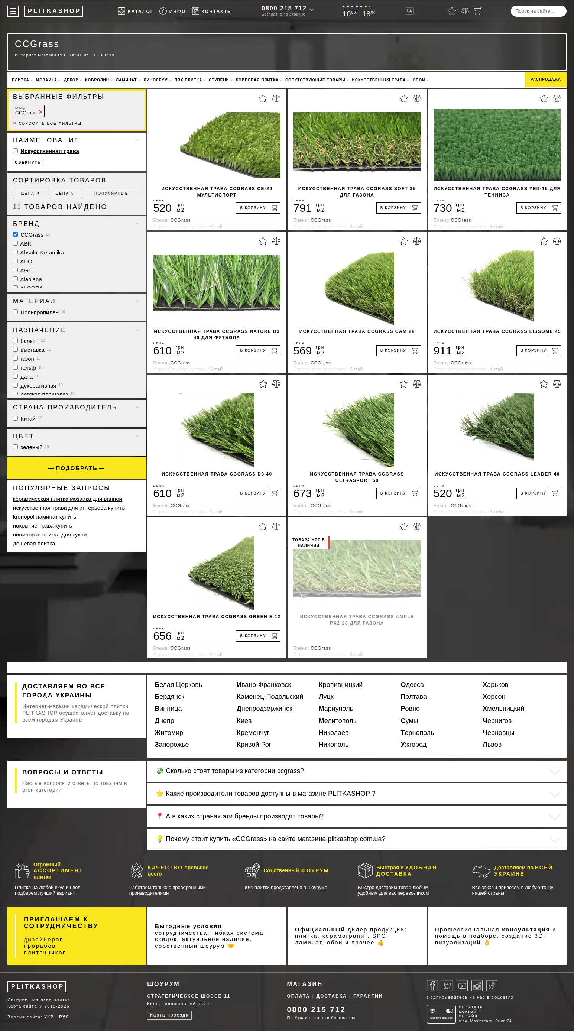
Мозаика (46, 80)
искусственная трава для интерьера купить (69, 508)
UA (409, 11)
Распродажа (546, 79)
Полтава (414, 696)
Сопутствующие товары (315, 80)
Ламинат (126, 80)
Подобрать (77, 468)
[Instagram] (477, 985)
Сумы (409, 720)
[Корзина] (478, 11)
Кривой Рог (254, 744)
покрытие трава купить (42, 525)
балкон (29, 341)
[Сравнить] (465, 11)
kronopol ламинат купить (44, 516)
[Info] (172, 11)
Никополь (333, 744)
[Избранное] (452, 11)
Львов (492, 744)
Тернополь (417, 732)
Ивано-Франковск (264, 684)
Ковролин (97, 80)
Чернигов (497, 720)
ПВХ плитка (188, 80)
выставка (32, 350)
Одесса (412, 684)
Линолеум (156, 80)
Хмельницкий (503, 708)
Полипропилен (39, 312)
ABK (22, 243)
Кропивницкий (341, 684)
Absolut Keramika (38, 252)
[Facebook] (432, 985)
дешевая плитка (34, 543)
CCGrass (26, 111)
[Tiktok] (491, 985)
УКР (49, 1017)
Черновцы (498, 732)
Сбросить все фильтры (47, 123)
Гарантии (368, 996)
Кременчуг (253, 732)
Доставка (332, 996)
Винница (168, 708)
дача (26, 376)
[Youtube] (462, 985)
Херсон (494, 696)
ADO (22, 261)
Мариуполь (336, 708)
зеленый (31, 447)
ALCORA (28, 288)
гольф (28, 367)
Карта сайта (22, 1006)
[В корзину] (258, 208)
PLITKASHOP (37, 986)
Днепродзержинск (264, 708)
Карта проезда (169, 1015)
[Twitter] (447, 985)
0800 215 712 (284, 8)
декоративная (38, 385)
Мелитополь (338, 720)
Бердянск (169, 696)
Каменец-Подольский (270, 696)
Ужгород (414, 744)
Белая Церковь (178, 684)
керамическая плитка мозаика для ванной (67, 499)
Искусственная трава (379, 80)
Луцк (326, 696)
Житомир (169, 732)
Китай (27, 418)
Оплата (298, 996)
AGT (22, 270)
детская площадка (44, 394)
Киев (244, 720)
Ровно (410, 708)
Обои (418, 80)
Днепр (164, 720)
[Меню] (13, 11)
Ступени (219, 80)
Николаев (334, 732)
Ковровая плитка (257, 80)
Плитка (20, 80)
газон (26, 359)
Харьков (495, 684)
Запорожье (172, 744)
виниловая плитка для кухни (50, 534)
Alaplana (27, 279)
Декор (71, 80)
